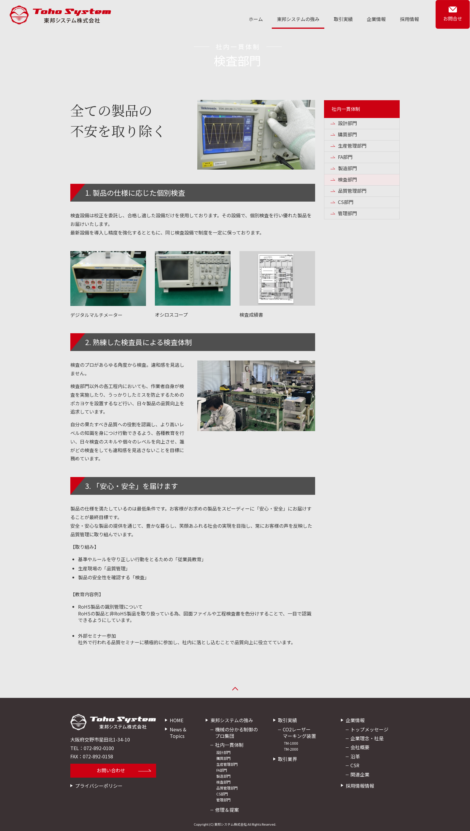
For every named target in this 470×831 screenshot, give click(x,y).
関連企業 (359, 774)
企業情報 (377, 19)
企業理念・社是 (367, 738)
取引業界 (287, 759)
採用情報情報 (360, 785)
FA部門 (345, 156)
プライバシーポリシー (99, 785)
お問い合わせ (111, 770)
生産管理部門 (352, 145)
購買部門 (347, 134)
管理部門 (347, 213)
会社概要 (359, 747)
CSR (354, 765)
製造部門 (347, 168)
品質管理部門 (352, 190)
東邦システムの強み (300, 19)
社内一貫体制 (346, 108)
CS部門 (345, 201)
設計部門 (347, 123)
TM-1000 (291, 743)
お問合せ (453, 18)
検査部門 (347, 179)
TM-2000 (291, 749)
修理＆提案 (227, 809)
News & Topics (178, 732)
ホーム (258, 19)
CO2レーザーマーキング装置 (299, 732)
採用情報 (410, 19)
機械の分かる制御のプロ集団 (236, 732)
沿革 (355, 756)
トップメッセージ (369, 729)
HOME (176, 720)
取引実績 (344, 19)
